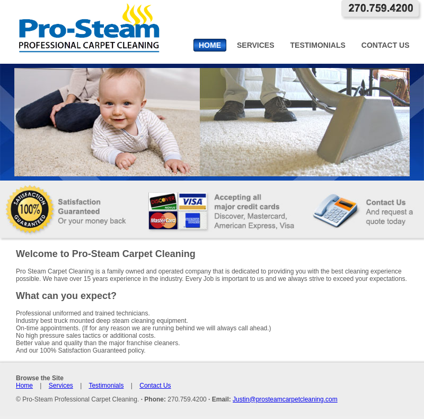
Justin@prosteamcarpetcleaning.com (285, 399)
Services (61, 385)
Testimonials (106, 385)
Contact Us (155, 385)
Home (24, 385)
